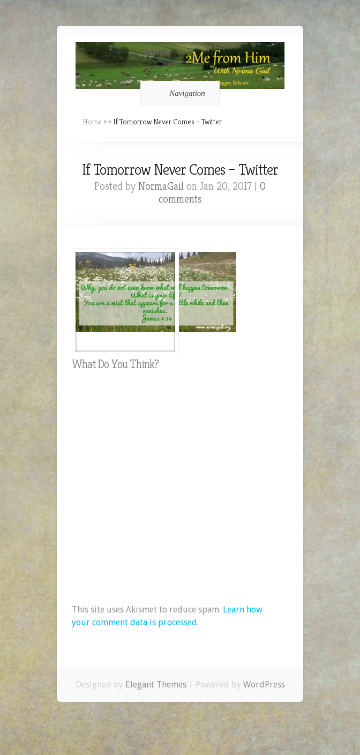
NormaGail (161, 186)
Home (92, 121)
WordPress (264, 684)
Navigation (178, 93)
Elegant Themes (155, 684)
